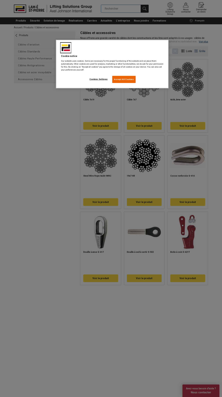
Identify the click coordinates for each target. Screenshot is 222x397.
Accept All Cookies (124, 79)
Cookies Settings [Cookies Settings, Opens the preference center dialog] (98, 79)
